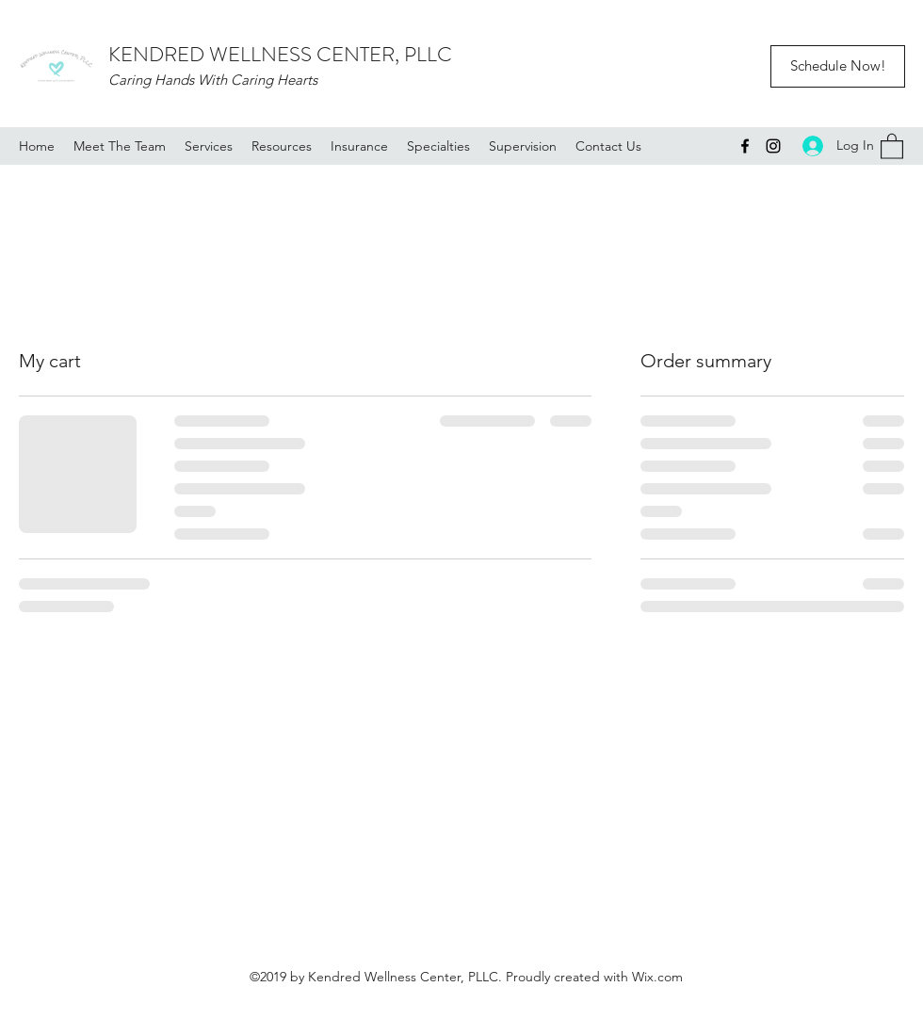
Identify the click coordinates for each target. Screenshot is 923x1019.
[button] (892, 145)
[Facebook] (745, 146)
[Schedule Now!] (837, 66)
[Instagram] (773, 146)
